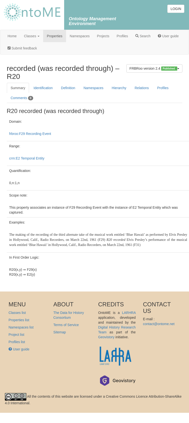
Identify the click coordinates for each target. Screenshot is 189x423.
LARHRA (129, 313)
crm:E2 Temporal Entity (26, 158)
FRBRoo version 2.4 (154, 68)
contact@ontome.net (158, 324)
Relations (142, 88)
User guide (168, 36)
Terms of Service (66, 325)
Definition (68, 88)
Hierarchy (119, 88)
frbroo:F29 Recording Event (30, 134)
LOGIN (175, 9)
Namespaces (80, 36)
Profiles (122, 36)
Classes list (17, 313)
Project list (16, 335)
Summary (18, 88)
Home (12, 36)
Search (142, 36)
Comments (22, 98)
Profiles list (17, 342)
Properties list (19, 320)
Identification (43, 88)
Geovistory (106, 337)
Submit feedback (22, 48)
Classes (32, 36)
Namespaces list (21, 327)
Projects (103, 36)
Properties (54, 36)
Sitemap (59, 332)
